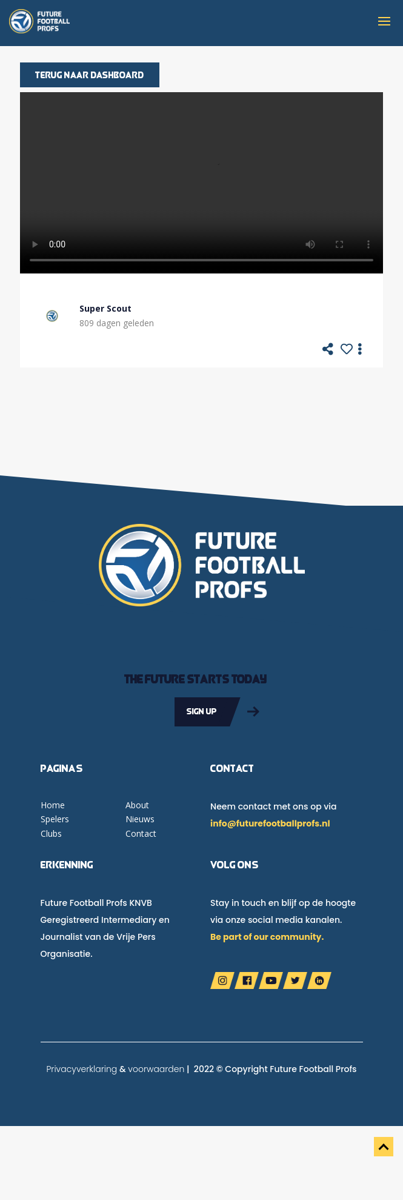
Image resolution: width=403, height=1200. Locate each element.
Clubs (51, 833)
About (137, 805)
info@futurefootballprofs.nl (270, 823)
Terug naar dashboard (89, 75)
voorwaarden (156, 1069)
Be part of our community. (267, 937)
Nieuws (140, 819)
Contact (140, 833)
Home (53, 805)
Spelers (55, 819)
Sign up (202, 711)
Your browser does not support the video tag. (201, 182)
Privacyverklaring (81, 1069)
